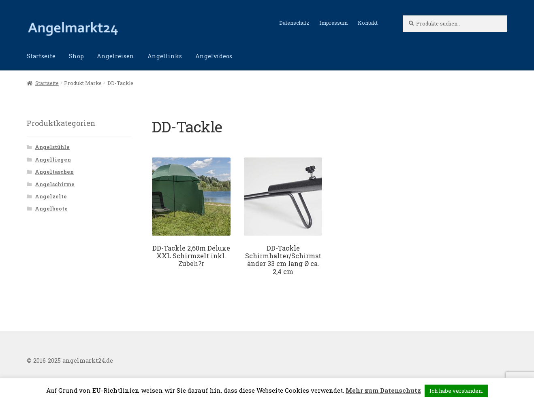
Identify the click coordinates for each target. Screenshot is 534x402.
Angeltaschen (54, 171)
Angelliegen (53, 159)
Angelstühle (52, 147)
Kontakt (368, 22)
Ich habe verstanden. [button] (456, 390)
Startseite (41, 56)
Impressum (333, 22)
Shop (76, 56)
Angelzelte (51, 196)
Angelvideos (213, 56)
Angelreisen (115, 56)
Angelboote (51, 208)
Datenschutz (294, 22)
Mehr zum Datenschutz (383, 390)
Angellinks (164, 56)
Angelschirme (55, 184)
